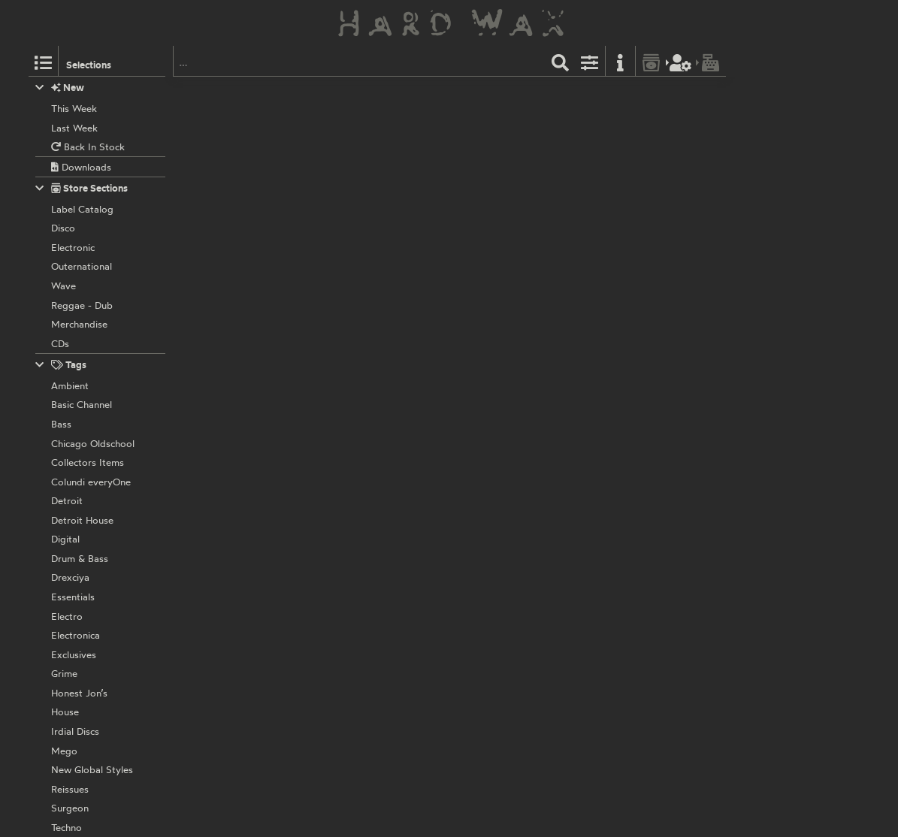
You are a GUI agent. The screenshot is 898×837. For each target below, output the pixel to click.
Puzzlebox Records (372, 254)
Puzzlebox (352, 174)
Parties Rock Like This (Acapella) (577, 229)
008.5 (392, 174)
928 (383, 94)
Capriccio (350, 94)
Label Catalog (567, 174)
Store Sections (81, 188)
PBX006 (436, 254)
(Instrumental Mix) (520, 149)
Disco (586, 94)
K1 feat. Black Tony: (373, 190)
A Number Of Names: (377, 110)
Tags (60, 365)
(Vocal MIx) (385, 149)
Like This (369, 229)
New (59, 87)
